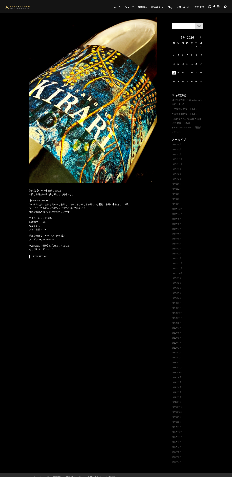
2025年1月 (177, 204)
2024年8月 (177, 224)
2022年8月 (177, 323)
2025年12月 (177, 159)
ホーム (117, 7)
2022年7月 (177, 328)
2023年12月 (177, 263)
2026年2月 (177, 154)
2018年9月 (177, 452)
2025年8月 (177, 174)
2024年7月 (177, 229)
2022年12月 (177, 313)
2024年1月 (177, 258)
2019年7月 (177, 442)
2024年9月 (177, 219)
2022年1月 (177, 357)
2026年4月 (177, 144)
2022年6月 (177, 333)
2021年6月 (177, 377)
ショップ (129, 7)
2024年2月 (177, 254)
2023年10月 (177, 273)
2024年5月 (177, 239)
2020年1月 (177, 427)
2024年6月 (177, 234)
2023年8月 (177, 283)
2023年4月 (177, 298)
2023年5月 (177, 293)
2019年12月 (177, 432)
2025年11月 (177, 164)
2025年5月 (177, 184)
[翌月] (200, 37)
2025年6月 (177, 179)
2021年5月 (177, 382)
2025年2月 (177, 199)
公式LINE (199, 7)
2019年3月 (177, 447)
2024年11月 (177, 214)
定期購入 (142, 7)
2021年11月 (177, 367)
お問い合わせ (183, 7)
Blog (170, 7)
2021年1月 (177, 402)
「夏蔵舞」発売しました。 (185, 109)
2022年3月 (177, 348)
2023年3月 (177, 303)
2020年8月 (177, 422)
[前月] (174, 37)
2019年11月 (177, 437)
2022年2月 (177, 352)
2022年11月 (177, 318)
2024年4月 (177, 244)
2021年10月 (177, 372)
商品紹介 (155, 7)
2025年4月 (177, 189)
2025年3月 (177, 194)
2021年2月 (177, 397)
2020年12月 (177, 407)
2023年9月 (177, 278)
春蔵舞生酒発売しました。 (185, 114)
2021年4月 (177, 387)
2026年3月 (177, 149)
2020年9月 (177, 417)
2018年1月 (177, 462)
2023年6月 (177, 288)
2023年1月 (177, 308)
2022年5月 (177, 338)
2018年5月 (177, 457)
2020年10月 (177, 412)
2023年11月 (177, 268)
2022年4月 (177, 343)
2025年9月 (177, 169)
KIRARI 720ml (40, 256)
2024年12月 (177, 209)
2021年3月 (177, 392)
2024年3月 (177, 249)
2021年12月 (177, 362)
